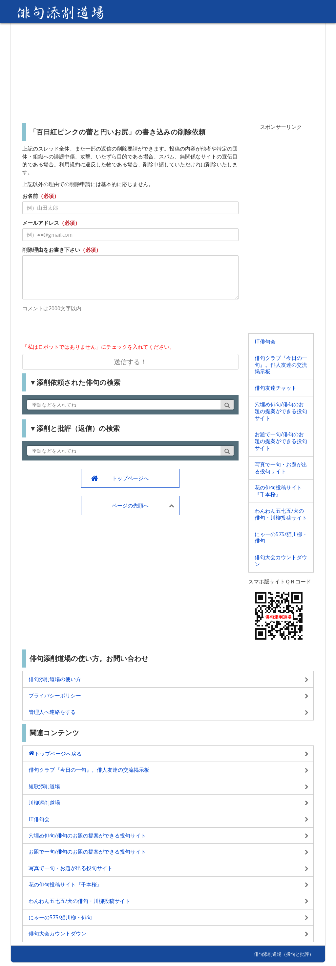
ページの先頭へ (130, 505)
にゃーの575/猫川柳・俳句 (281, 537)
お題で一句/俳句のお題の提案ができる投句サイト (281, 441)
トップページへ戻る (58, 753)
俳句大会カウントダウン (281, 561)
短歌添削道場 (44, 786)
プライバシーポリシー (55, 695)
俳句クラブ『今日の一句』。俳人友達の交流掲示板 (281, 364)
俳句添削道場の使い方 (55, 679)
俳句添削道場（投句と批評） (284, 954)
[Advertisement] (168, 70)
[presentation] (72, 328)
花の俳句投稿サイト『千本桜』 (278, 491)
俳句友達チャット (276, 387)
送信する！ (130, 361)
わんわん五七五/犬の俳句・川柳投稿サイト (281, 514)
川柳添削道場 (44, 802)
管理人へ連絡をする (52, 712)
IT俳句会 (265, 341)
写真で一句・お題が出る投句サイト (281, 468)
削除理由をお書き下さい (51, 249)
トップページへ (130, 478)
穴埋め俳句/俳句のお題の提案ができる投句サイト (281, 411)
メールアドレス (40, 222)
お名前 (30, 196)
